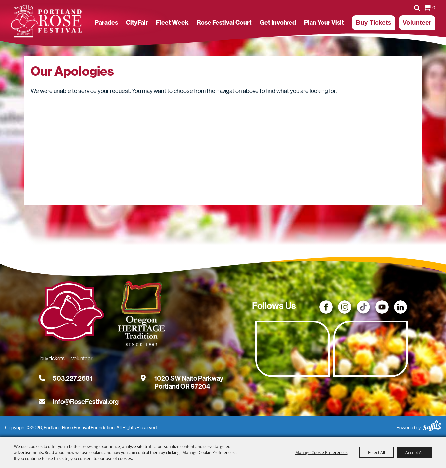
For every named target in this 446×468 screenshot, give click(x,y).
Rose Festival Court (224, 22)
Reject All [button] (376, 452)
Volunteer (417, 22)
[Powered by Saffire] (432, 424)
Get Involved (278, 22)
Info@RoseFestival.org (86, 402)
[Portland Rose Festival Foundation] (46, 21)
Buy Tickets (373, 22)
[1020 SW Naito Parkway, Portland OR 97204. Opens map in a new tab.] (188, 378)
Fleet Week (172, 22)
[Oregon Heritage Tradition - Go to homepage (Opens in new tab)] (140, 315)
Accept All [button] (414, 452)
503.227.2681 (72, 378)
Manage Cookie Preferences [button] (321, 452)
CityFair (137, 22)
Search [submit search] (417, 7)
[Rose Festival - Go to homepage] (71, 312)
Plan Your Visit (324, 22)
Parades (106, 22)
